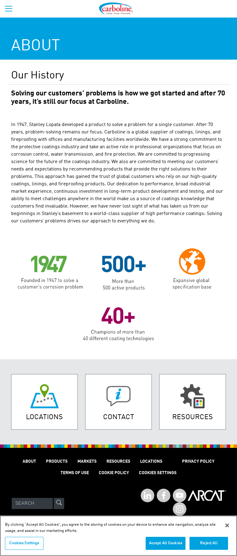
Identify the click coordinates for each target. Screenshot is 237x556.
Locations (151, 461)
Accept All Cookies (165, 543)
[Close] (227, 525)
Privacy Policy (198, 461)
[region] (118, 536)
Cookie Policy (114, 473)
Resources (118, 461)
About (29, 461)
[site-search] (59, 503)
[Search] (32, 503)
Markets (87, 461)
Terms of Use (74, 473)
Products (57, 461)
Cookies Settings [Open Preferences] (158, 473)
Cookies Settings (24, 543)
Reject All (208, 543)
